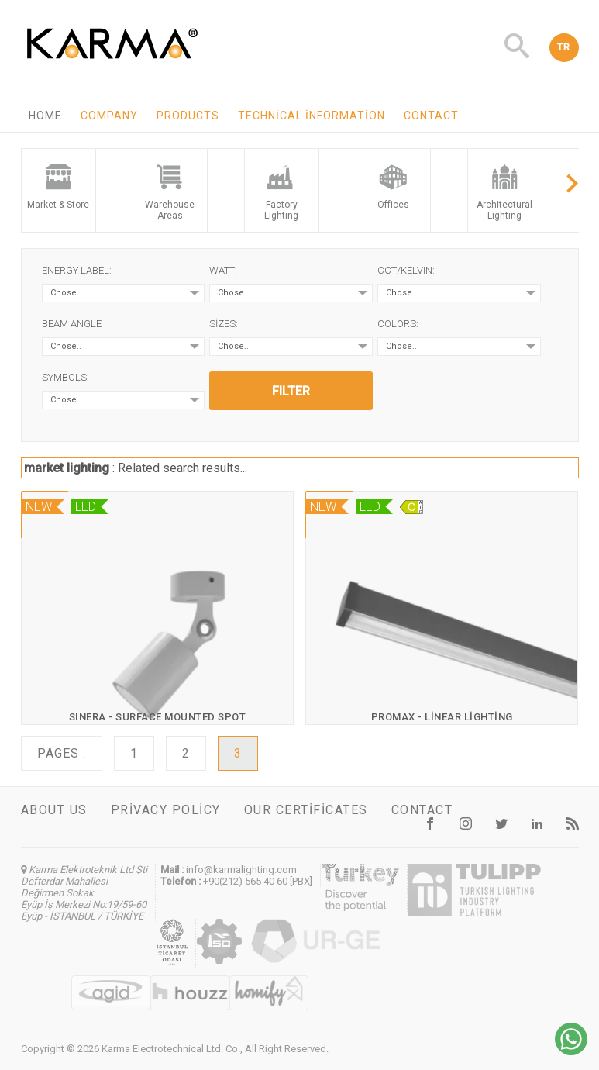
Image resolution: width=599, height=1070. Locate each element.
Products (188, 115)
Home (45, 115)
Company (109, 115)
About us (54, 809)
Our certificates (306, 809)
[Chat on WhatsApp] (571, 1051)
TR (564, 47)
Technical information (311, 115)
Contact (431, 115)
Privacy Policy (166, 809)
